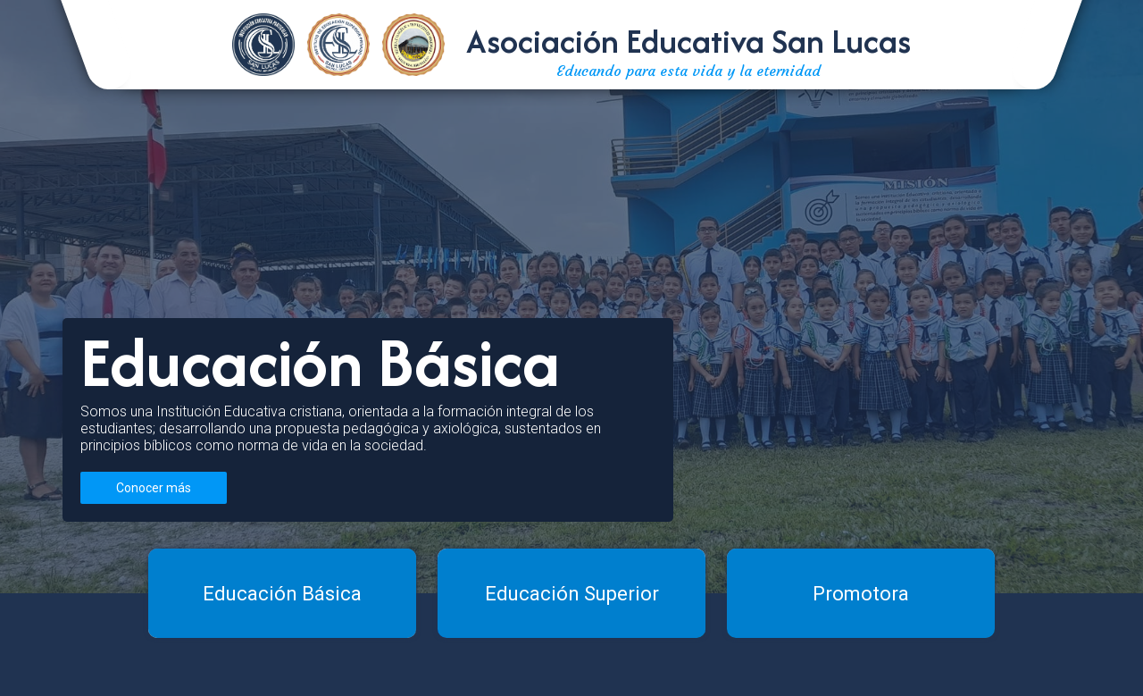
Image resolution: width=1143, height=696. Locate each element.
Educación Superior (572, 594)
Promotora (861, 594)
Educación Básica (282, 594)
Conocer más (153, 488)
